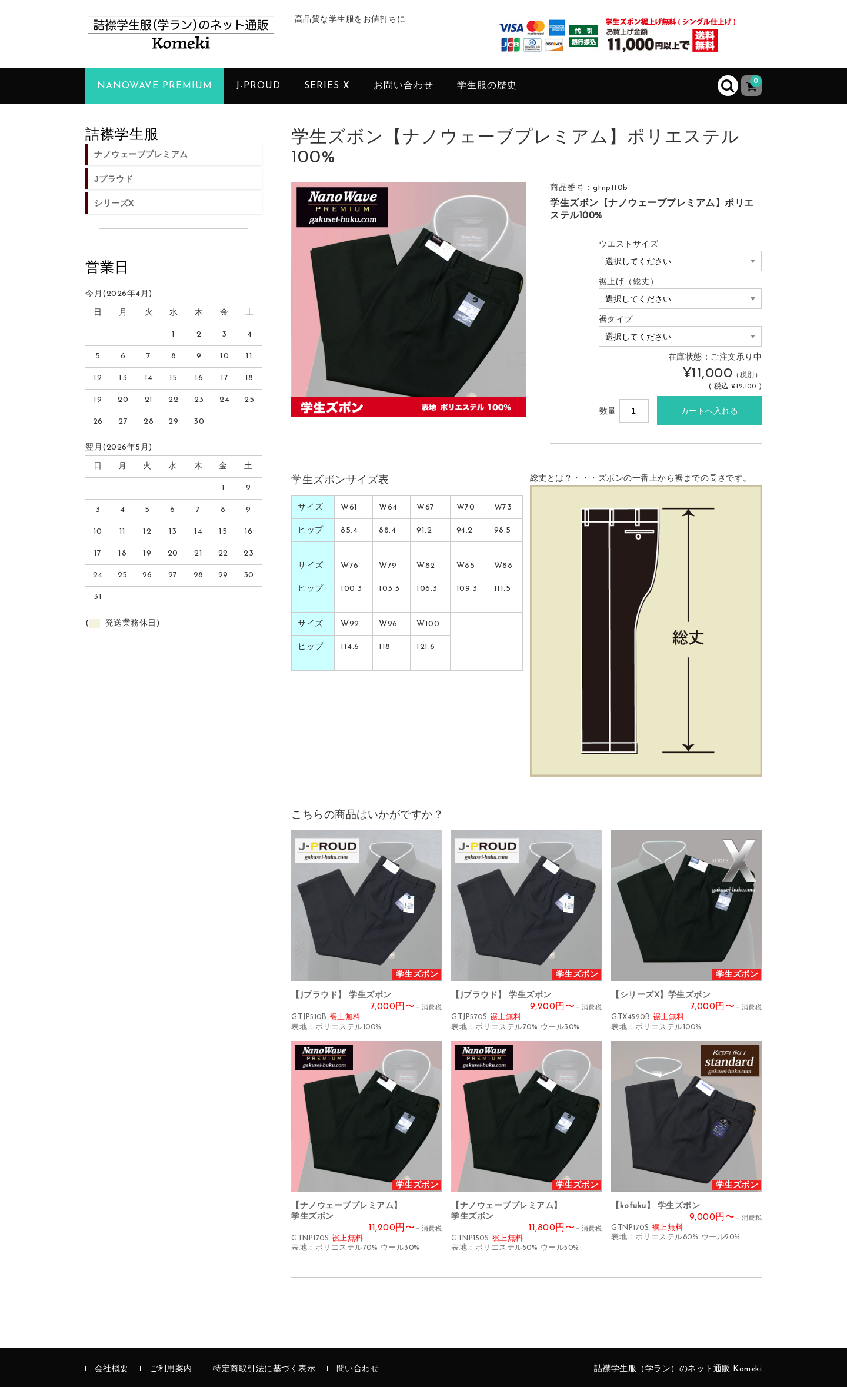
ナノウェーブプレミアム (141, 154)
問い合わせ (357, 1369)
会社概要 (112, 1369)
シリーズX (114, 203)
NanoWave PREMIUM (154, 86)
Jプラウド (113, 179)
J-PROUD (258, 86)
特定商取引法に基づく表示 (264, 1369)
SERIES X (327, 86)
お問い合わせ (403, 86)
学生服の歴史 (487, 86)
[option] (408, 299)
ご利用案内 (170, 1369)
